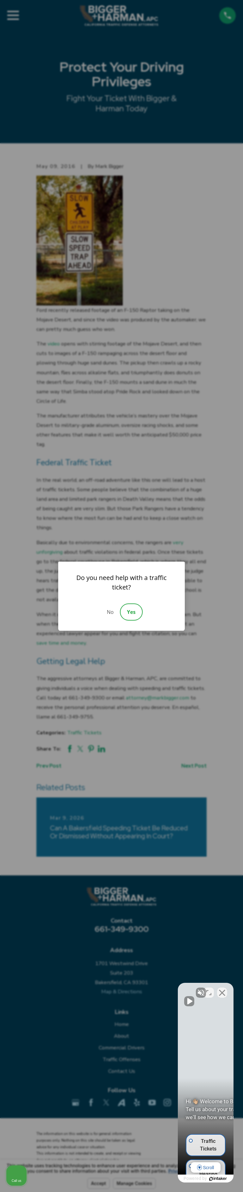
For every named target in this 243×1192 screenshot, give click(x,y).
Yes (131, 612)
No (110, 612)
